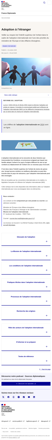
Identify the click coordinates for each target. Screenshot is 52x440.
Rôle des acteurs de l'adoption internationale (25, 328)
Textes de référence (26, 356)
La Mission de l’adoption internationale (26, 251)
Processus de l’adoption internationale (26, 297)
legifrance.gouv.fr (31, 421)
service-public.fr (17, 421)
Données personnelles (44, 428)
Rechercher (44, 2)
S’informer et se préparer (26, 342)
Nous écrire (5, 431)
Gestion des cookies (15, 431)
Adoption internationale (9, 46)
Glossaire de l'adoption (26, 237)
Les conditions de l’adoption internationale (26, 266)
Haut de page (46, 369)
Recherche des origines (26, 311)
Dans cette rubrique (10, 95)
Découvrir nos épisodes (26, 383)
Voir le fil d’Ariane (5, 17)
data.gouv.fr (45, 421)
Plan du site (4, 428)
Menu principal (49, 2)
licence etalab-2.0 (13, 437)
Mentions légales (33, 428)
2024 (42, 125)
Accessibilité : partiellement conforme (18, 428)
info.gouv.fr (5, 421)
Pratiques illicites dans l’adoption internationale (26, 282)
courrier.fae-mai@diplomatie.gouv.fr (21, 218)
